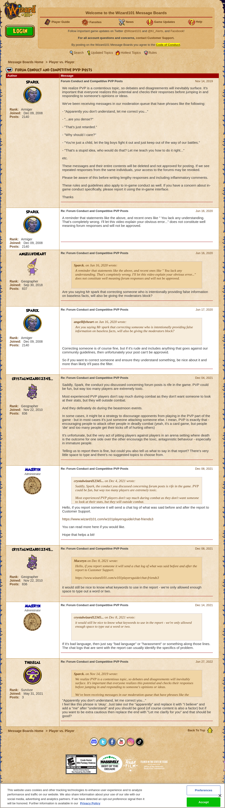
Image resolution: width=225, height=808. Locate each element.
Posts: (15, 117)
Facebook (176, 31)
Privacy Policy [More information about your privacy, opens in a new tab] (90, 803)
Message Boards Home (26, 62)
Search (79, 52)
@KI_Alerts (155, 31)
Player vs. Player (61, 62)
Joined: (16, 113)
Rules (153, 52)
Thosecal (33, 662)
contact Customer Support (155, 38)
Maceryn (32, 469)
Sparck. (32, 82)
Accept (204, 802)
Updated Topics (102, 52)
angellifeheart (32, 254)
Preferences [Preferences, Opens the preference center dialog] (203, 790)
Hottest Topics (131, 52)
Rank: (14, 109)
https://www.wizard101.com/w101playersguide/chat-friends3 (107, 519)
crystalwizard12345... (32, 379)
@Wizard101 (132, 31)
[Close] (220, 796)
